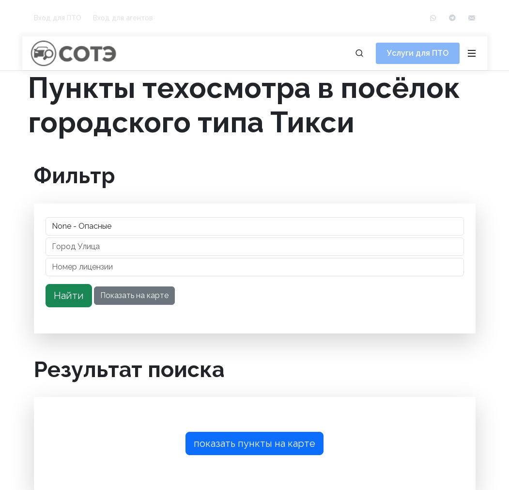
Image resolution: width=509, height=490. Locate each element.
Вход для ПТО (57, 18)
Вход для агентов (123, 18)
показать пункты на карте (254, 443)
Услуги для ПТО (417, 53)
